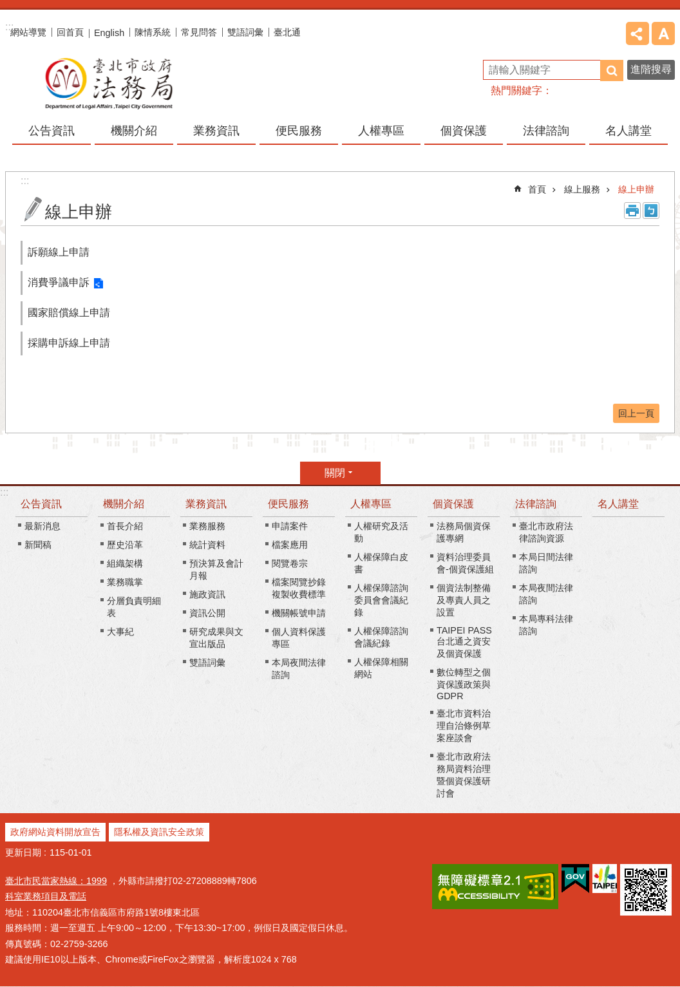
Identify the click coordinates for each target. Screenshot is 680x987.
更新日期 (23, 852)
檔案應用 (290, 545)
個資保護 (453, 503)
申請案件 (290, 526)
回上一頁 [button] (636, 413)
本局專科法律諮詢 (546, 625)
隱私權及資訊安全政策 (159, 832)
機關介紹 (123, 503)
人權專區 (371, 503)
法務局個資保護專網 (464, 532)
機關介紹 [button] (134, 130)
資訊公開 (207, 613)
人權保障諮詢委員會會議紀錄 (381, 600)
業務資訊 (206, 503)
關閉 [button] (335, 472)
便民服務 (288, 503)
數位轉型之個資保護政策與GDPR (464, 684)
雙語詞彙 (245, 32)
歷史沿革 (125, 545)
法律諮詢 (535, 503)
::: (4, 492)
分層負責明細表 (134, 607)
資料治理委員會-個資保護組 (465, 563)
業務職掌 (125, 582)
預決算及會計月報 (216, 569)
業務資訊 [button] (216, 130)
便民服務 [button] (299, 130)
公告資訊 (41, 503)
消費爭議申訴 (59, 282)
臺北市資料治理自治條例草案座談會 (464, 725)
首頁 (537, 189)
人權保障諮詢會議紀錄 (381, 637)
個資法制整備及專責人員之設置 (464, 600)
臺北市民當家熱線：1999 (56, 881)
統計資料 (207, 545)
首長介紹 (125, 526)
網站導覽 (28, 32)
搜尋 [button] (611, 70)
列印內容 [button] (632, 210)
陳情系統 (153, 32)
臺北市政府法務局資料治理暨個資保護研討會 (464, 774)
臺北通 (287, 32)
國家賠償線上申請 (69, 312)
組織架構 (125, 563)
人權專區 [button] (381, 130)
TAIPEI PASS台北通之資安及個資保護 (464, 642)
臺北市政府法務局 (108, 83)
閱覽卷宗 (290, 563)
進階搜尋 (651, 69)
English (109, 33)
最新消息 (42, 526)
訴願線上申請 (59, 252)
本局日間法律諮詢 (546, 563)
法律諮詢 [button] (546, 130)
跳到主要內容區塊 (6, 6)
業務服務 (207, 526)
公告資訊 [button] (51, 130)
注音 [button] (651, 210)
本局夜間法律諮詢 (299, 668)
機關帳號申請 (299, 613)
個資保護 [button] (463, 130)
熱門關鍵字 (516, 90)
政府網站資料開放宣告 (55, 832)
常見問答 (199, 32)
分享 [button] (637, 33)
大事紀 (120, 631)
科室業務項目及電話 (45, 896)
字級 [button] (663, 33)
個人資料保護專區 (299, 637)
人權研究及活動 (381, 532)
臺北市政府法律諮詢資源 (546, 532)
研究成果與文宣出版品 (216, 637)
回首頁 (70, 32)
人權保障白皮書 (381, 563)
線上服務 (582, 189)
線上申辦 (636, 189)
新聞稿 (38, 545)
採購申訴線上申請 (69, 342)
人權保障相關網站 (381, 668)
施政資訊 (207, 594)
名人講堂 (628, 130)
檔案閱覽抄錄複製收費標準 (299, 588)
